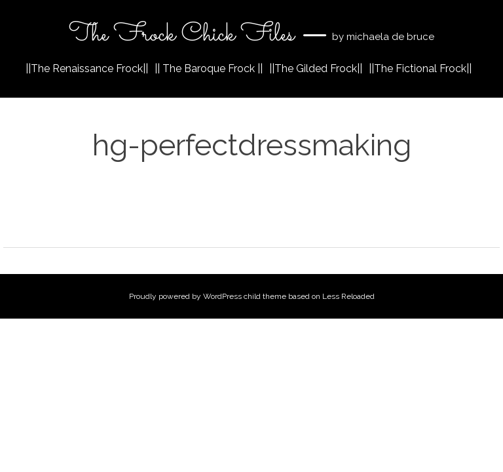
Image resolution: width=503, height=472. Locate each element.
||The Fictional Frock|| (420, 68)
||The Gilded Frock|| (315, 68)
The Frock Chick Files (184, 35)
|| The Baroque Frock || (209, 68)
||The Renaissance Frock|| (87, 68)
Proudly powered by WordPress (185, 296)
